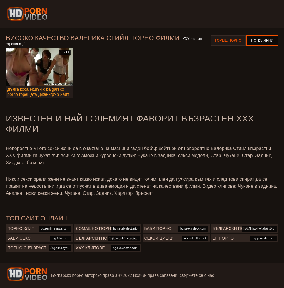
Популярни (262, 40)
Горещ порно (228, 40)
